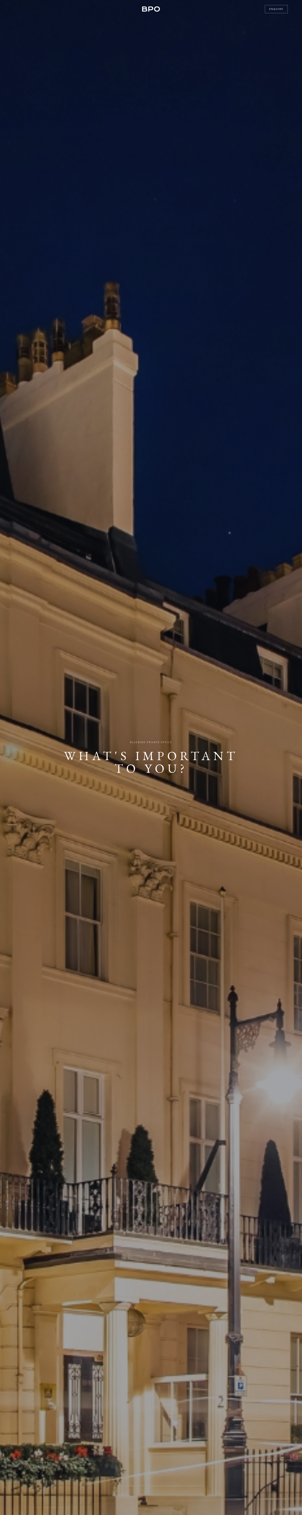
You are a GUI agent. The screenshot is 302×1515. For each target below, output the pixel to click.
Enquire (276, 8)
